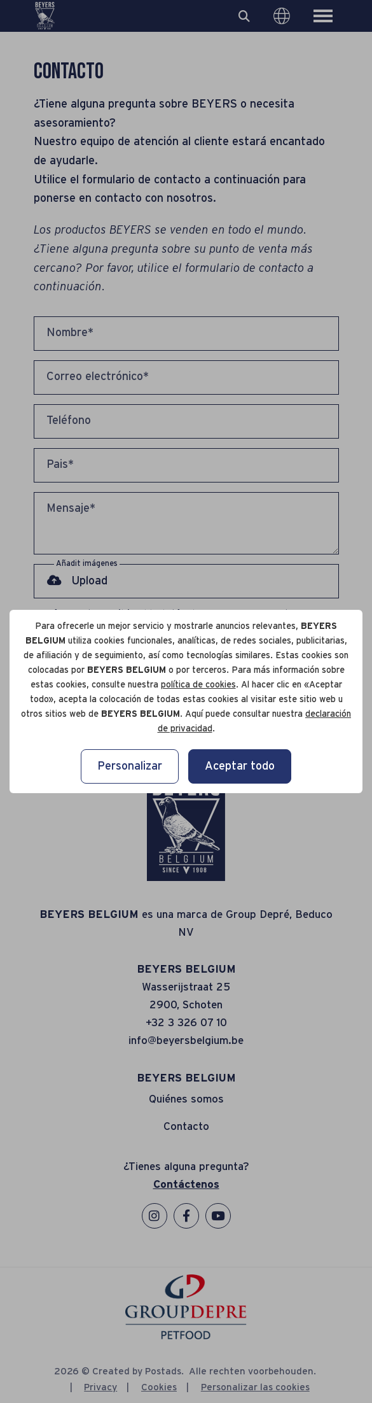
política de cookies (198, 684)
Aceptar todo (240, 766)
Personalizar (129, 766)
